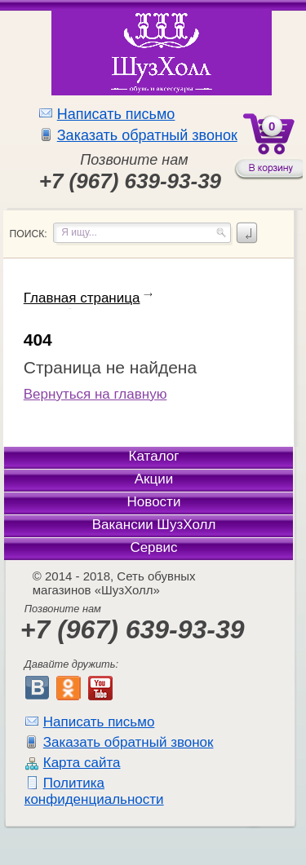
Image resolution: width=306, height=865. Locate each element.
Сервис (153, 547)
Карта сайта (82, 762)
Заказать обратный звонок (147, 135)
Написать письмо (116, 114)
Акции (154, 479)
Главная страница (82, 298)
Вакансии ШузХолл (154, 524)
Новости (154, 502)
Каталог (154, 456)
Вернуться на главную (95, 394)
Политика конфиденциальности (94, 791)
